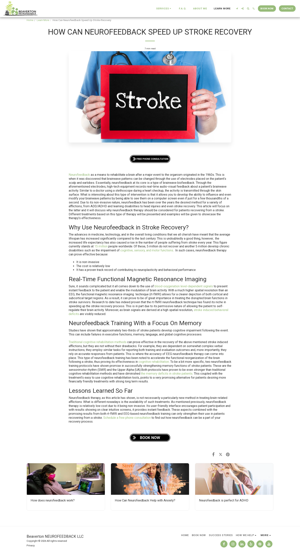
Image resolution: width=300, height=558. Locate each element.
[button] (164, 8)
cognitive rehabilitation (153, 362)
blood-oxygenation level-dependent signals (183, 286)
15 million (101, 246)
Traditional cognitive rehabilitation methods (97, 342)
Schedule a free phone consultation (127, 418)
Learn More (43, 20)
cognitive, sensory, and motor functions (146, 250)
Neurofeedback (79, 175)
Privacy (31, 545)
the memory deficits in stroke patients (166, 373)
